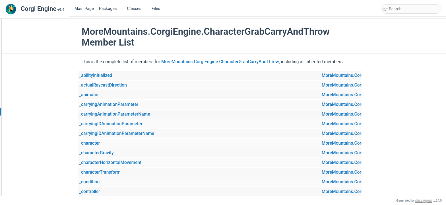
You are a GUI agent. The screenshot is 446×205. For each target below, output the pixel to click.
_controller (124, 191)
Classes (136, 8)
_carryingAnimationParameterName (149, 114)
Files (158, 8)
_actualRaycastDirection (138, 85)
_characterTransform (134, 172)
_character (124, 143)
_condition (124, 181)
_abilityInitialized (130, 75)
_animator (123, 94)
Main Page (84, 8)
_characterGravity (131, 152)
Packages (110, 8)
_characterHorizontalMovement (145, 162)
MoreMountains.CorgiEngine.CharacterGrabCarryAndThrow (255, 61)
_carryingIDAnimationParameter (145, 123)
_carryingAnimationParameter (143, 104)
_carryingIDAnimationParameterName (151, 133)
